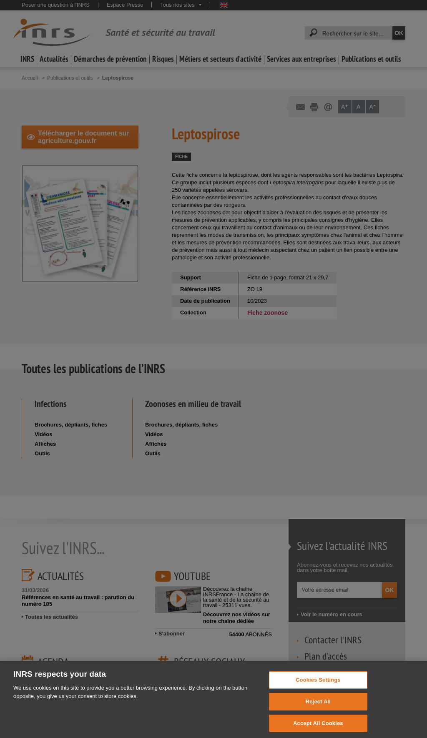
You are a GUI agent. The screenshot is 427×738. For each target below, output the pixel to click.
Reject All (318, 707)
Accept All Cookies (318, 728)
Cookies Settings (318, 685)
